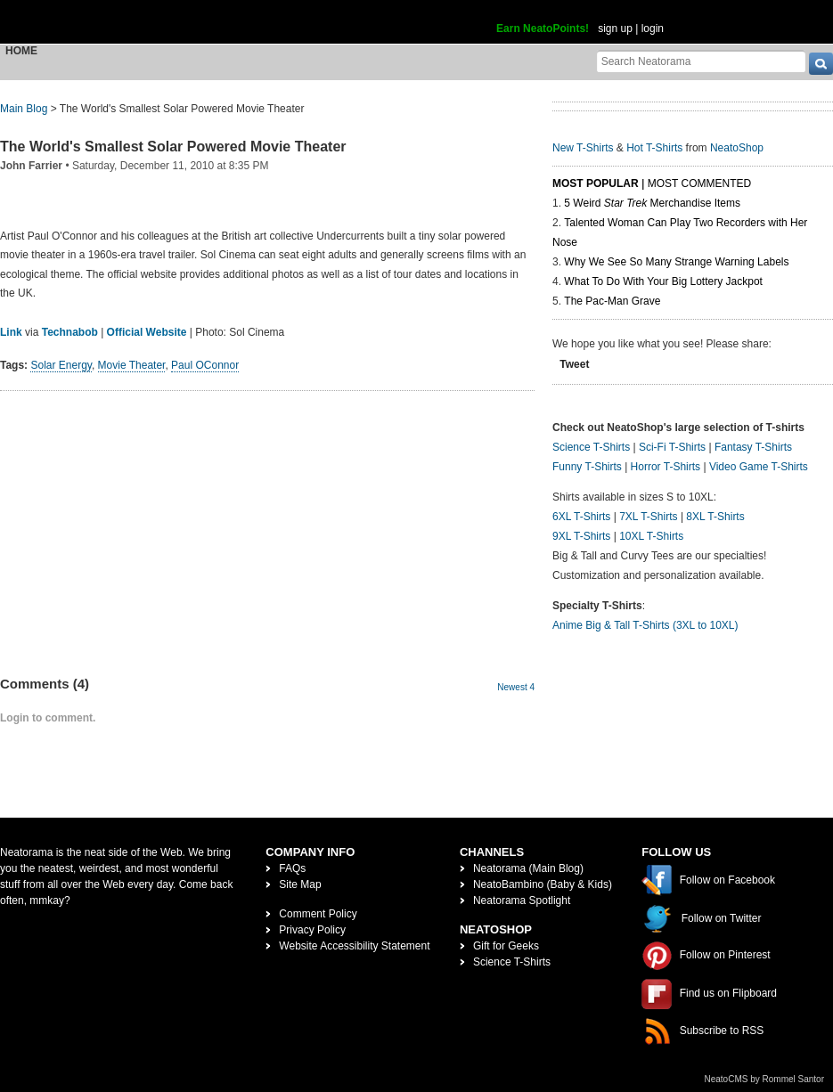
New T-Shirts (582, 148)
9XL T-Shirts (581, 536)
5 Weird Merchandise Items (652, 203)
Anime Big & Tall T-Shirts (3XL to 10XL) (645, 625)
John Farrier (31, 165)
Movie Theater (132, 365)
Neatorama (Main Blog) (528, 868)
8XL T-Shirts (715, 516)
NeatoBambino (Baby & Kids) (542, 884)
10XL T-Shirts (651, 536)
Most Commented (699, 183)
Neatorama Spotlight (521, 900)
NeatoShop (737, 148)
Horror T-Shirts (665, 466)
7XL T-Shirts (648, 516)
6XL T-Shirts (581, 516)
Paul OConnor (205, 365)
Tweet (574, 364)
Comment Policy (317, 914)
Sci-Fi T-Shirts (672, 447)
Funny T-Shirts (587, 466)
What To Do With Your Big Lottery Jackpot (663, 281)
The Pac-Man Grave (612, 301)
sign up (615, 28)
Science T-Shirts (591, 447)
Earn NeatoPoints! (542, 28)
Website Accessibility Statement (354, 946)
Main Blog (23, 108)
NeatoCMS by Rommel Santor (765, 1079)
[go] (821, 64)
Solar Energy (60, 365)
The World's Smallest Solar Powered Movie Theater (173, 146)
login (652, 28)
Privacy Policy (312, 930)
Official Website (147, 332)
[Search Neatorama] (701, 61)
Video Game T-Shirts (758, 466)
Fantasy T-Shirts (753, 447)
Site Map (300, 884)
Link (11, 332)
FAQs (292, 868)
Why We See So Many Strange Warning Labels (676, 262)
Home (21, 51)
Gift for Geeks (506, 946)
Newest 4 (516, 687)
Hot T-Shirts (654, 148)
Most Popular (595, 183)
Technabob (70, 332)
